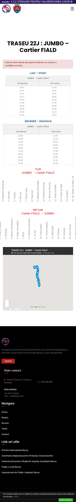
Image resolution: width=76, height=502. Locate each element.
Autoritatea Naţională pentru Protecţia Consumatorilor (27, 457)
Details (16, 497)
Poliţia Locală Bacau (11, 468)
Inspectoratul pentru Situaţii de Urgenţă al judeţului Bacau (29, 463)
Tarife (4, 430)
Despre (8, 362)
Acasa (5, 413)
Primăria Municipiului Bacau (15, 451)
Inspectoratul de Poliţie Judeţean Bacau (21, 474)
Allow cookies (66, 500)
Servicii (5, 424)
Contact (5, 435)
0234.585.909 (46, 383)
